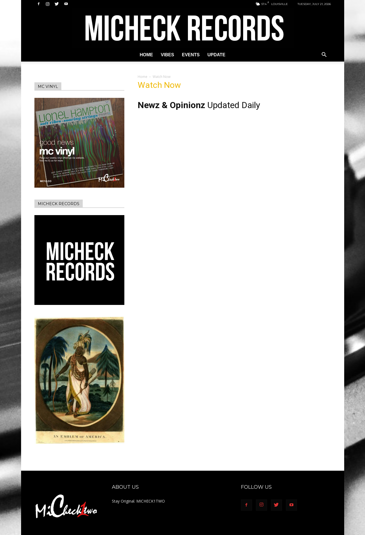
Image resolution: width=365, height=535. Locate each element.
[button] (324, 55)
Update (216, 54)
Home (146, 54)
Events (191, 54)
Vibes (167, 54)
